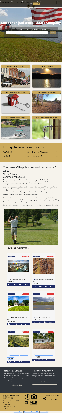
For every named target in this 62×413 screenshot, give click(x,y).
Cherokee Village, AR (45, 152)
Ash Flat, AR (16, 152)
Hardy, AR (16, 156)
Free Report (45, 381)
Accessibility (44, 412)
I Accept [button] (36, 4)
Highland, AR (45, 156)
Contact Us (6, 408)
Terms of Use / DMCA (31, 412)
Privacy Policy (30, 3)
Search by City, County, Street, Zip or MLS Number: (31, 29)
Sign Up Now (17, 385)
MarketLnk (56, 395)
